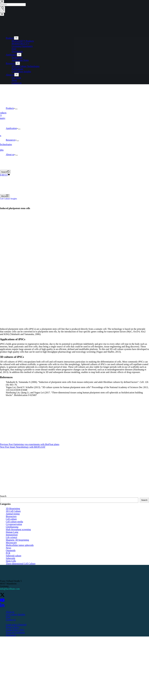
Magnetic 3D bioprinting (17, 540)
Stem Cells (11, 561)
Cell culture (11, 519)
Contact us (11, 619)
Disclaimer (11, 635)
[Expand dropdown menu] (19, 129)
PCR (8, 553)
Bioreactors (11, 516)
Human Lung (12, 532)
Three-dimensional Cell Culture (21, 563)
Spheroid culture (13, 555)
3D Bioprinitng (13, 508)
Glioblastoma (12, 527)
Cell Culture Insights (8, 199)
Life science (11, 537)
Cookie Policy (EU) (15, 630)
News (8, 548)
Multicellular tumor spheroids (20, 545)
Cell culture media (14, 521)
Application (12, 128)
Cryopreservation (14, 524)
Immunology (12, 534)
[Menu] (5, 196)
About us (10, 154)
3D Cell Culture (13, 511)
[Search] (5, 171)
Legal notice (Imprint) (16, 624)
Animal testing (13, 514)
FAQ (8, 617)
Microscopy (11, 542)
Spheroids (10, 558)
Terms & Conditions (15, 632)
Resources (11, 140)
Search (3, 496)
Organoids (10, 550)
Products (10, 108)
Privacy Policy (12, 627)
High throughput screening (18, 529)
